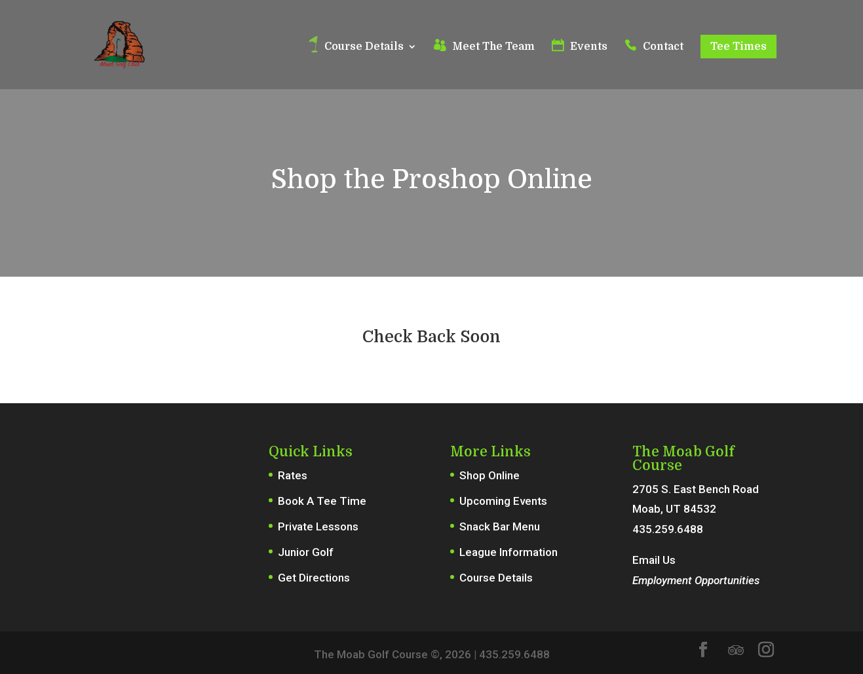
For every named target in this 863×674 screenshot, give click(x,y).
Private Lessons (318, 526)
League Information (508, 552)
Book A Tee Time (322, 500)
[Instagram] (766, 651)
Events (588, 47)
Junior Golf (306, 552)
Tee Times (738, 46)
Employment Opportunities (695, 580)
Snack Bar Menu (499, 526)
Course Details (364, 47)
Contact (663, 47)
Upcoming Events (503, 500)
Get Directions (314, 577)
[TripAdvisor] (736, 650)
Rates (292, 475)
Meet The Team (493, 47)
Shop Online (489, 475)
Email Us (654, 559)
